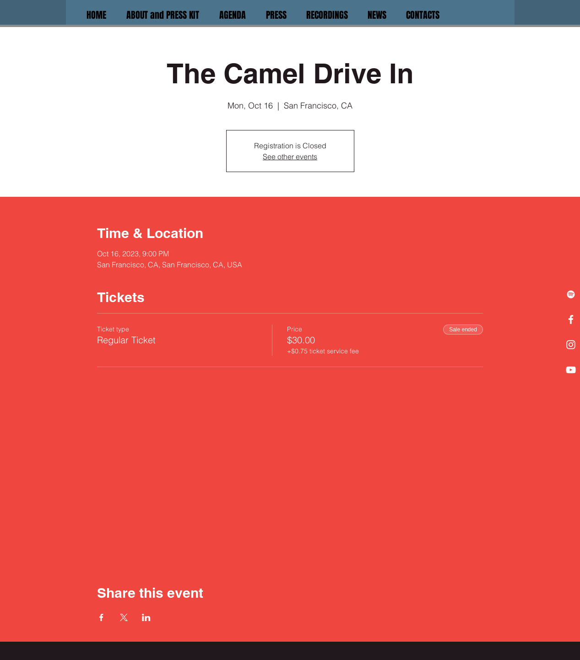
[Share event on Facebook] (101, 617)
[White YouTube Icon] (571, 370)
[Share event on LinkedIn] (146, 617)
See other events (290, 156)
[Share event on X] (123, 617)
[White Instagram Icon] (571, 345)
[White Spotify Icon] (571, 294)
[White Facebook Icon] (571, 319)
